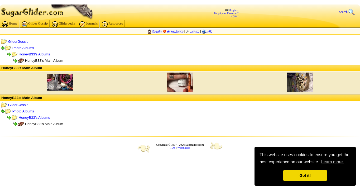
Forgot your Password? (195, 12)
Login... (203, 9)
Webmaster (183, 147)
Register (203, 15)
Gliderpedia (138, 25)
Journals (163, 25)
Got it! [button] (305, 175)
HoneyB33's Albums (108, 55)
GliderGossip (93, 42)
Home (84, 25)
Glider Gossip (109, 25)
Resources (187, 25)
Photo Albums (97, 48)
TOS (172, 147)
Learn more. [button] (332, 162)
